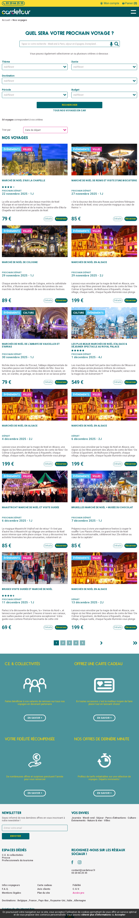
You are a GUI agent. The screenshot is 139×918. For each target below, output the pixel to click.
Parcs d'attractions (116, 818)
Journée (76, 818)
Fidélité (77, 885)
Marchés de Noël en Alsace (89, 262)
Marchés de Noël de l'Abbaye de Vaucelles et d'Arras (31, 345)
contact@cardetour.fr (83, 870)
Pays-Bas (43, 900)
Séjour (100, 818)
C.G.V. (76, 889)
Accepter (120, 914)
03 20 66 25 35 (13, 3)
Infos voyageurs (11, 885)
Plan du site (43, 893)
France (33, 900)
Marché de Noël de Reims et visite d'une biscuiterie (104, 180)
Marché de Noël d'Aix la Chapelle (23, 180)
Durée (74, 61)
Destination (8, 75)
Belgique (22, 900)
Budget (75, 89)
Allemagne (80, 900)
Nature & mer (95, 820)
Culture (132, 818)
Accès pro (78, 893)
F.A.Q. (5, 889)
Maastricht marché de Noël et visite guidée (30, 507)
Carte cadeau (44, 885)
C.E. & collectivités (12, 855)
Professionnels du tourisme (17, 860)
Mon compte (109, 3)
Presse (6, 857)
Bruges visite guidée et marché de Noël (27, 589)
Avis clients (43, 889)
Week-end (89, 818)
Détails (48, 218)
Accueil (6, 20)
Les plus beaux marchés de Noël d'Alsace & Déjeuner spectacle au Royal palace (99, 345)
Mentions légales (11, 893)
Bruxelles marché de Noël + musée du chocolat (102, 507)
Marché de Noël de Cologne (20, 262)
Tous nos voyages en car (69, 110)
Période (6, 89)
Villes (107, 820)
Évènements (78, 820)
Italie (69, 900)
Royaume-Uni (57, 900)
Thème (6, 61)
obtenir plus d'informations (96, 914)
